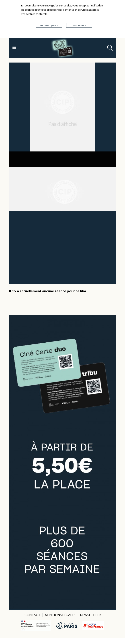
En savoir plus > (49, 25)
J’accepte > (79, 25)
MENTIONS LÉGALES (60, 615)
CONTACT (32, 615)
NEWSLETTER (90, 615)
